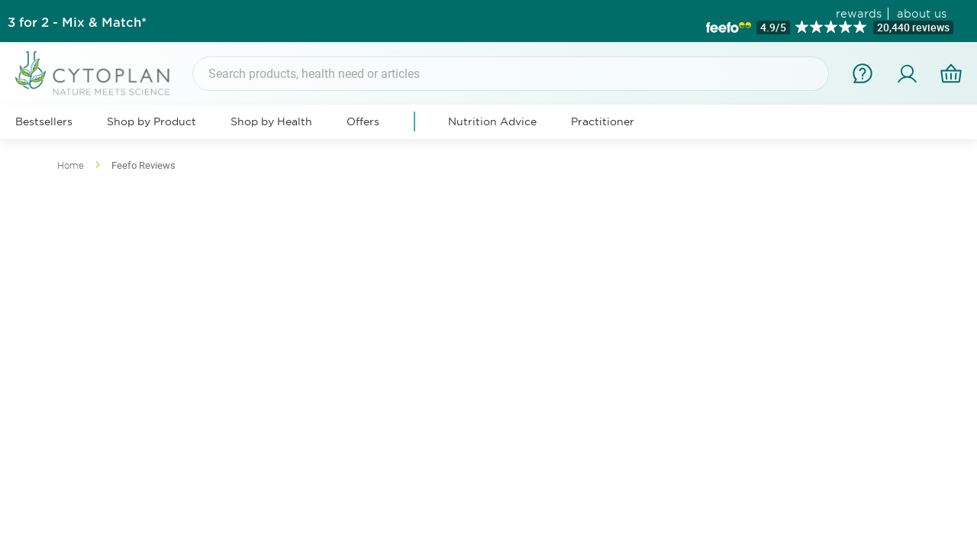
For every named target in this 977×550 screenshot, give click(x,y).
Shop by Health (271, 121)
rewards (859, 13)
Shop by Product (151, 121)
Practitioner (602, 121)
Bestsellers (44, 121)
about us (921, 13)
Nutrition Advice (492, 121)
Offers (363, 121)
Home (71, 165)
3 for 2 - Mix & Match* (77, 21)
